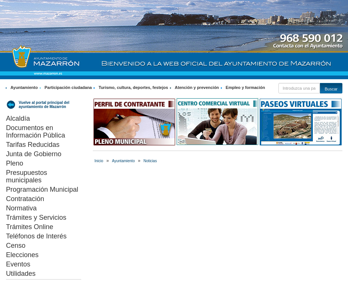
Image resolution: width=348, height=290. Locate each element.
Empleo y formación (245, 87)
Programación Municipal (42, 189)
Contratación (25, 199)
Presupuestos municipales (26, 176)
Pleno (14, 163)
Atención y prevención (197, 87)
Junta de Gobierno (33, 154)
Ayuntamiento (24, 87)
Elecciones (22, 255)
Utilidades (21, 273)
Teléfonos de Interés (36, 236)
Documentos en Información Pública (35, 131)
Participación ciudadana (68, 87)
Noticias (150, 161)
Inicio (99, 161)
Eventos (18, 264)
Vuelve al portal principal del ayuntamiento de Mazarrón (44, 105)
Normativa (21, 208)
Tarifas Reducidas (32, 144)
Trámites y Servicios (36, 217)
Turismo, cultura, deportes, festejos (133, 87)
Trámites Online (29, 227)
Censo (15, 245)
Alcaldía (18, 118)
